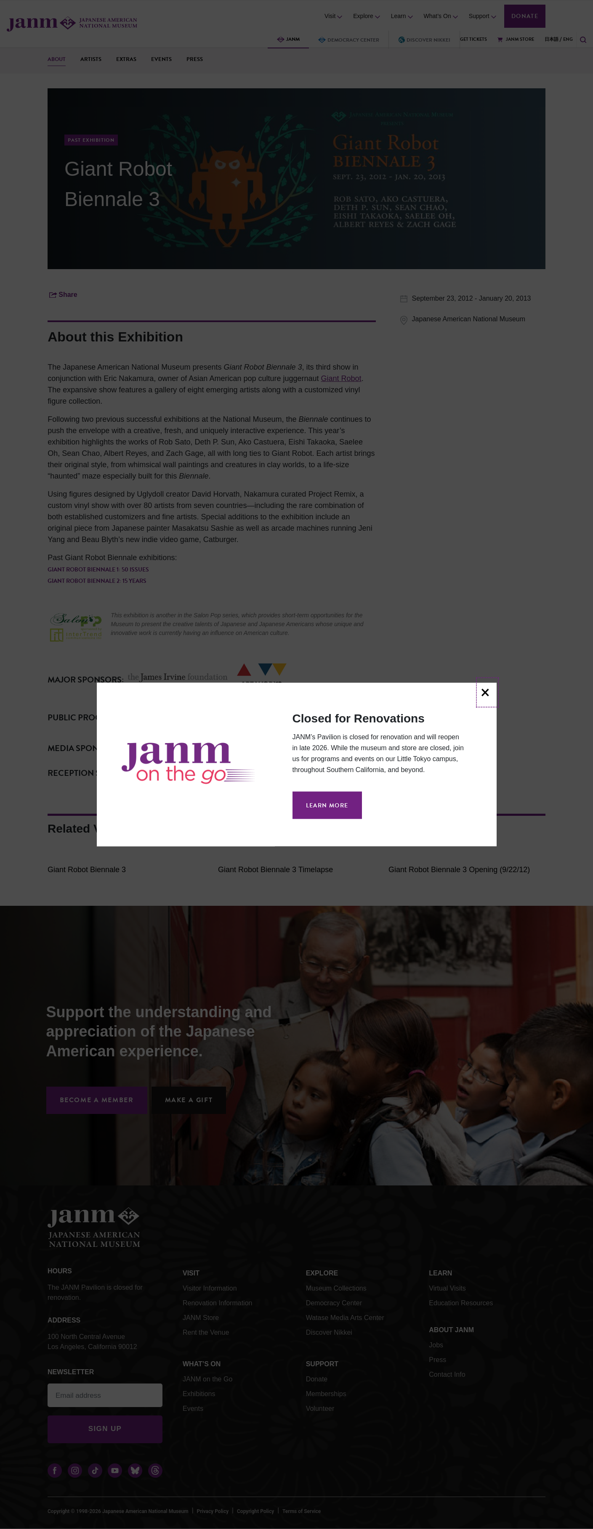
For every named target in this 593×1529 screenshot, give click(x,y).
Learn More (327, 805)
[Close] (487, 693)
